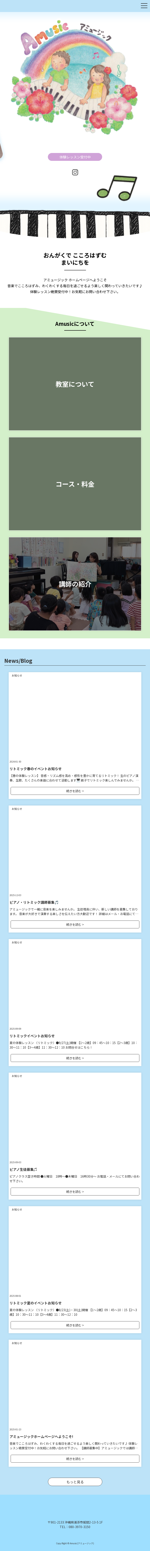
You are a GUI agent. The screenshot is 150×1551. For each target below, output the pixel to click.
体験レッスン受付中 (75, 157)
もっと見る (75, 1481)
